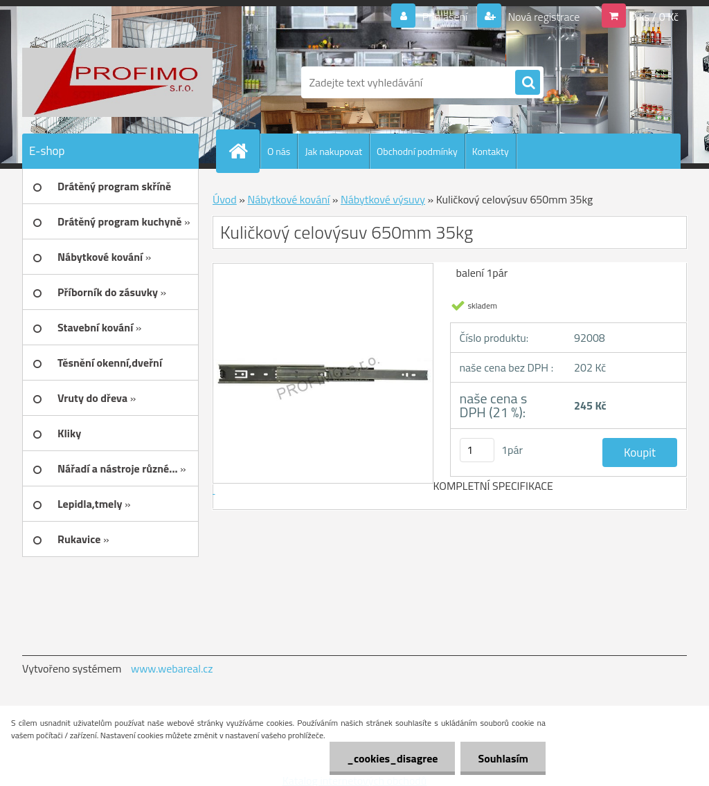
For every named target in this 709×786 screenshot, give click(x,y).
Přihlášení (445, 16)
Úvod (225, 199)
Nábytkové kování (288, 199)
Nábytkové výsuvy (383, 199)
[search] (527, 83)
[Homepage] (244, 151)
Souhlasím (503, 758)
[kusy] (477, 450)
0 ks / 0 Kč (654, 16)
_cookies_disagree (392, 758)
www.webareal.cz (172, 668)
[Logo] (117, 82)
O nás (278, 151)
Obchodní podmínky (417, 151)
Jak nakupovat (333, 151)
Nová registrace (542, 16)
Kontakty (490, 151)
